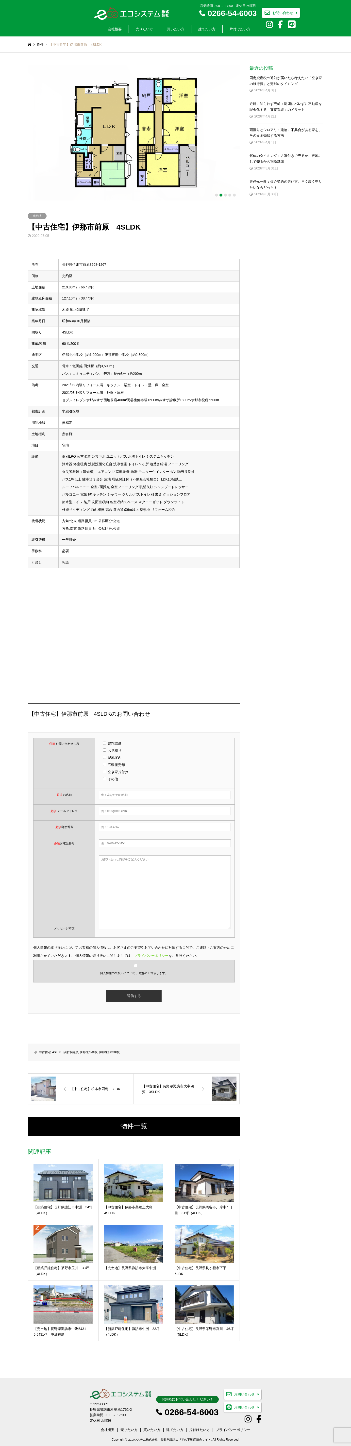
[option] (134, 132)
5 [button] (234, 195)
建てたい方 (207, 29)
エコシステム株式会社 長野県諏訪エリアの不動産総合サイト (169, 1439)
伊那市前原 (70, 1052)
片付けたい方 (240, 29)
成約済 (37, 216)
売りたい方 (144, 29)
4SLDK (57, 1052)
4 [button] (229, 195)
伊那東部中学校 (109, 1052)
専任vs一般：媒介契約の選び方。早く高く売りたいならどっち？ (286, 184)
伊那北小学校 (89, 1052)
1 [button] (216, 195)
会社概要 (115, 29)
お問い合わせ (282, 13)
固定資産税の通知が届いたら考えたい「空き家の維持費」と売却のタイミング (286, 81)
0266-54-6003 (232, 13)
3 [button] (225, 195)
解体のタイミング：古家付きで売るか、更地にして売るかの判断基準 (286, 159)
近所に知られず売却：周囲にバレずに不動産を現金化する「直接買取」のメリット (286, 107)
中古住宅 (45, 1052)
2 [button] (220, 195)
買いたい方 (175, 29)
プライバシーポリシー (151, 956)
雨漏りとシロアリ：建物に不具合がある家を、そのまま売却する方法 (286, 133)
